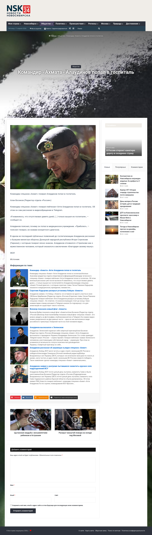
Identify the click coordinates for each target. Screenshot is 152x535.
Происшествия (76, 23)
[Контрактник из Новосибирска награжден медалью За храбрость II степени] (111, 179)
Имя (12, 485)
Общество (46, 23)
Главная (53, 36)
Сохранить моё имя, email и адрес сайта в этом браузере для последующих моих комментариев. (47, 505)
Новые (107, 167)
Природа (117, 23)
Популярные (120, 167)
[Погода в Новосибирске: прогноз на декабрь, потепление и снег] (111, 229)
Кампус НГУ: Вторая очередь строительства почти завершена (129, 192)
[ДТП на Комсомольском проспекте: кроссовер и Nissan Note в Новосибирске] (111, 216)
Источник (14, 259)
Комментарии (137, 167)
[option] (123, 143)
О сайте (81, 531)
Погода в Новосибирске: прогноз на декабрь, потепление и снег (129, 229)
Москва (105, 23)
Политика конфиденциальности (133, 531)
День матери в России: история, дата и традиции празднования (130, 203)
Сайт (56, 495)
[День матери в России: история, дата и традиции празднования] (111, 204)
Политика (60, 23)
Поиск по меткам (114, 531)
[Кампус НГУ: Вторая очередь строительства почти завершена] (111, 193)
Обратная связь (101, 531)
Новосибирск (30, 23)
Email (12, 495)
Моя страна (13, 23)
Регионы (92, 23)
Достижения (132, 23)
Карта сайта (89, 531)
